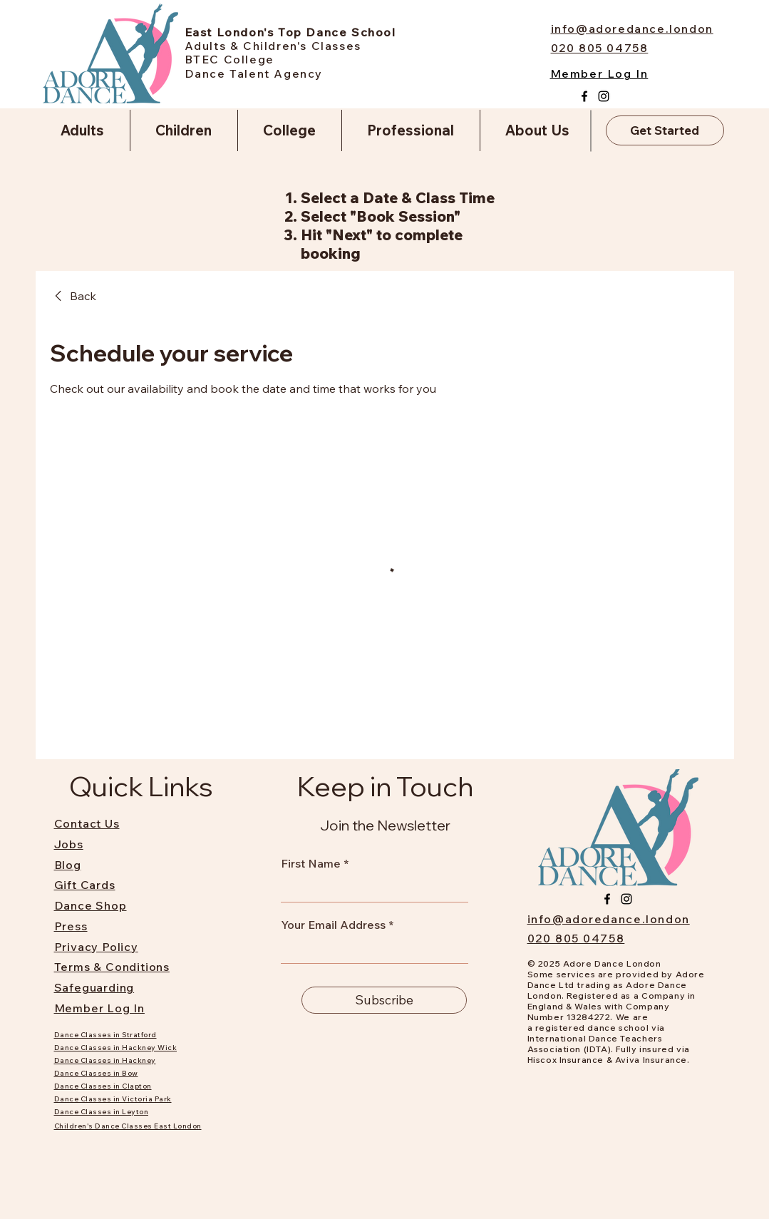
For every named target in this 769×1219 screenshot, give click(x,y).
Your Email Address (333, 924)
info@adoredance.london (608, 919)
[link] (73, 296)
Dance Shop (90, 905)
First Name (311, 863)
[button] (83, 130)
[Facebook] (584, 96)
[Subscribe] (384, 1000)
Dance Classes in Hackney (105, 1060)
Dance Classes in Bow (96, 1073)
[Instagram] (604, 96)
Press (71, 926)
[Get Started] (665, 130)
